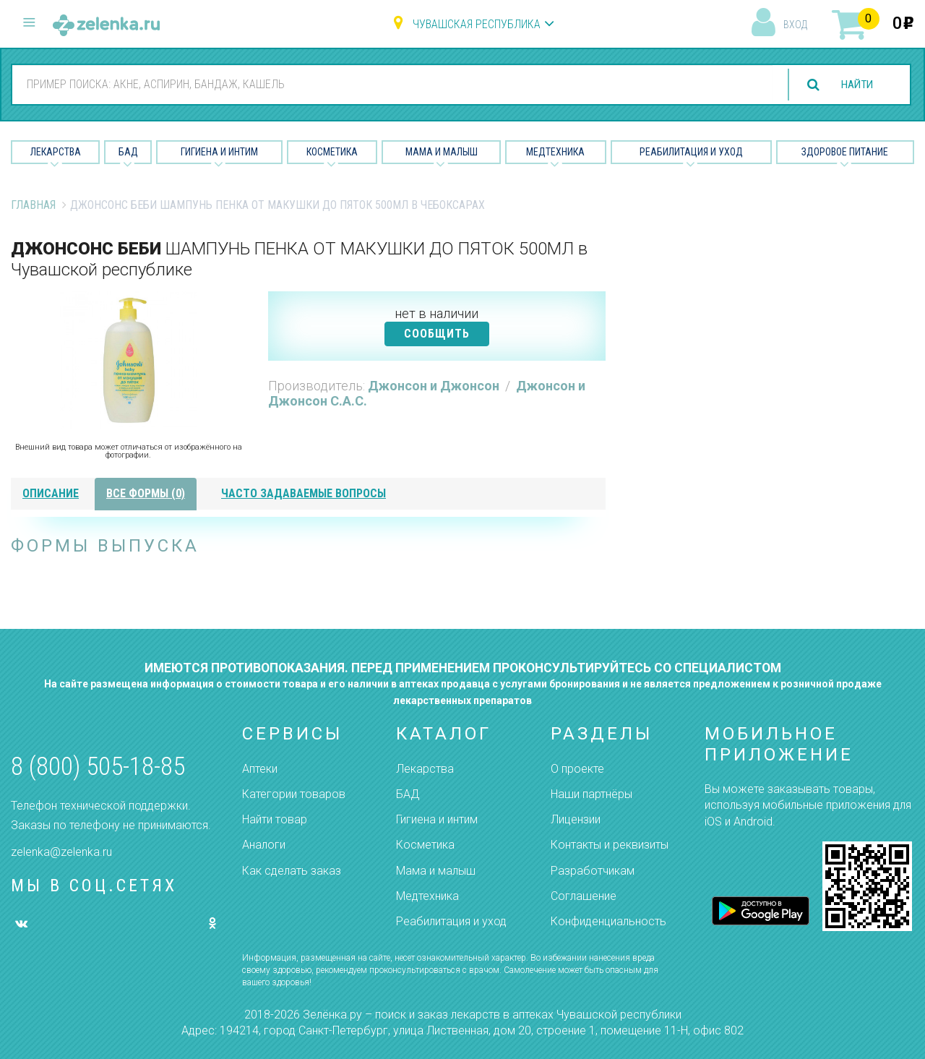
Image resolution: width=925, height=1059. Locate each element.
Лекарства (55, 152)
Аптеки (260, 769)
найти (854, 85)
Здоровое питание (844, 152)
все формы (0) (145, 493)
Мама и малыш (441, 152)
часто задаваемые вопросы (303, 493)
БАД (128, 152)
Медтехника (555, 152)
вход (795, 24)
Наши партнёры (591, 794)
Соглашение (583, 896)
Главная (33, 205)
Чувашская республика (477, 24)
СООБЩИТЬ (437, 333)
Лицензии (576, 819)
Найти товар (274, 819)
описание (50, 493)
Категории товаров (293, 794)
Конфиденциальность (608, 921)
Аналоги (263, 845)
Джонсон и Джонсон (435, 385)
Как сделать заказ (291, 871)
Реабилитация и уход (691, 152)
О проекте (577, 769)
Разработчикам (592, 871)
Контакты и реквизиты (609, 845)
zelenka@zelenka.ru (61, 852)
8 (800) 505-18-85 (98, 766)
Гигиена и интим (437, 819)
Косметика (332, 152)
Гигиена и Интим (219, 152)
